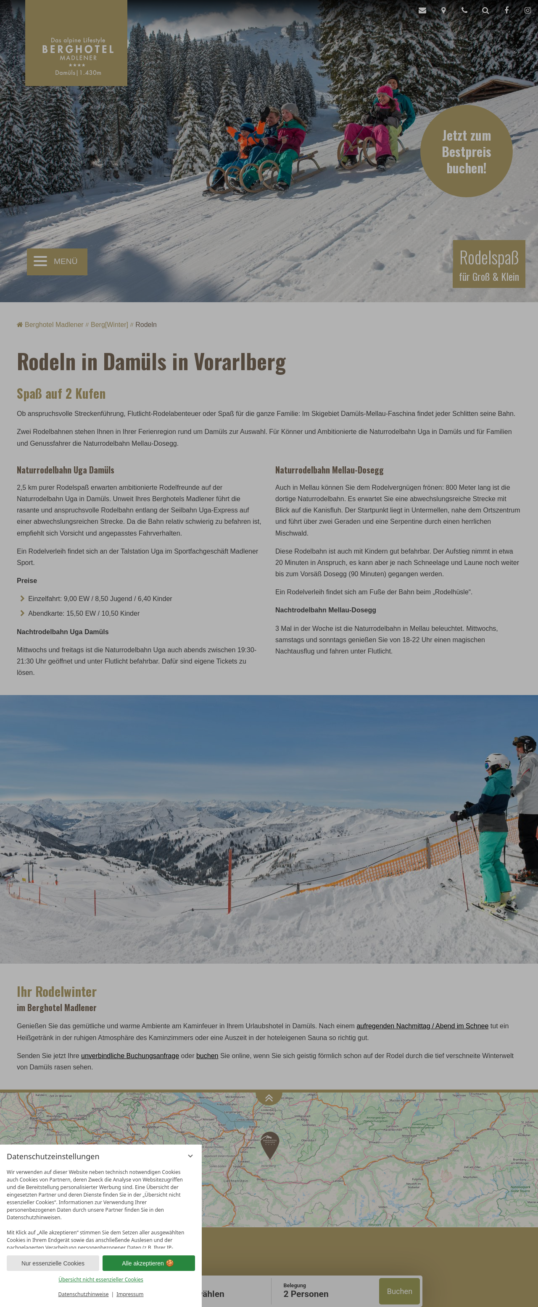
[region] (101, 1207)
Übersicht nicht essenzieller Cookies (100, 1279)
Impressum (129, 1294)
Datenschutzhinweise (83, 1294)
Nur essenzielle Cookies (52, 1263)
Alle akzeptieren (149, 1263)
